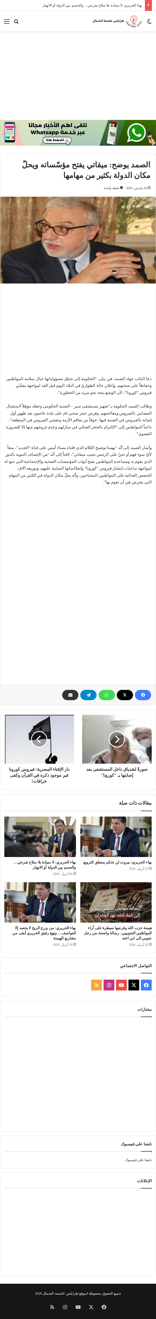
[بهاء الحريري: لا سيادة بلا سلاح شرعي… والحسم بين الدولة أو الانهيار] (40, 837)
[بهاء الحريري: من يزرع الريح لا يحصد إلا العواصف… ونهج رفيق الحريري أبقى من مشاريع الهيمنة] (40, 902)
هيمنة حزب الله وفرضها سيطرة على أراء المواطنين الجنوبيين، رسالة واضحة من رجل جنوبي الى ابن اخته (118, 933)
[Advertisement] (76, 75)
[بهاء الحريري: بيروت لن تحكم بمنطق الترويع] (116, 837)
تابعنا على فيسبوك (138, 1160)
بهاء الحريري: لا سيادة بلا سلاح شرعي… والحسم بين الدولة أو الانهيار (92, 5)
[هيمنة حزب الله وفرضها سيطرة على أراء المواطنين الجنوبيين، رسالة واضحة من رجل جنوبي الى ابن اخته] (116, 902)
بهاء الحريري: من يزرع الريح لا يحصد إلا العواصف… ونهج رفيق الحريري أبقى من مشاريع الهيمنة (44, 933)
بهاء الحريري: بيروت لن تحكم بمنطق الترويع (117, 862)
